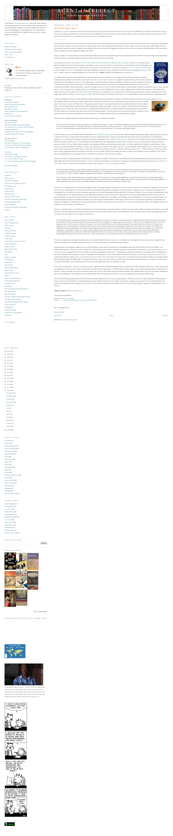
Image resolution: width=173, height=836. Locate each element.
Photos (7, 470)
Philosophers (74, 300)
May (8, 414)
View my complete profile (15, 78)
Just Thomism (9, 260)
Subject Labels (12, 437)
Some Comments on (16, 111)
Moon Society (9, 270)
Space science (9, 483)
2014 (8, 375)
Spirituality (8, 485)
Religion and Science (88, 300)
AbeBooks (8, 175)
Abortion (7, 441)
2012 (8, 381)
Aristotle (100, 80)
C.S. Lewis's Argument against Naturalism (17, 161)
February (9, 423)
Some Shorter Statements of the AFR (16, 156)
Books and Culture (10, 230)
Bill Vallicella (9, 506)
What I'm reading (13, 550)
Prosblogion (8, 286)
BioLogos (7, 228)
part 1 (72, 291)
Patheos (7, 275)
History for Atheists (10, 257)
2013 (8, 378)
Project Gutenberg (10, 204)
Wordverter (8, 315)
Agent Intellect (86, 10)
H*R (6, 254)
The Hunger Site (10, 57)
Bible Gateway (9, 178)
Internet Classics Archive (12, 196)
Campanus (86, 146)
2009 (8, 390)
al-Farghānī (112, 139)
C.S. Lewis (132, 67)
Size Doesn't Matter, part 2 (65, 28)
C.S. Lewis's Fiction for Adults (14, 159)
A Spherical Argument (11, 129)
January (8, 426)
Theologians (8, 527)
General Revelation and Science (14, 134)
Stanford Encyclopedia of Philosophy (16, 207)
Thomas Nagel (9, 530)
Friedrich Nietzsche (10, 517)
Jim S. (20, 67)
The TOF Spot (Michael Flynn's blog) (16, 302)
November (9, 396)
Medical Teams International (13, 52)
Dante (101, 163)
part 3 (79, 291)
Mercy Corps (8, 54)
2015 (8, 372)
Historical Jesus (9, 451)
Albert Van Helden (123, 63)
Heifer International (10, 46)
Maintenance (8, 459)
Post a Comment (59, 312)
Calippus (114, 80)
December (9, 393)
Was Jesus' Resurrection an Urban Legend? (18, 143)
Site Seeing (10, 217)
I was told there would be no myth (17, 147)
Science (7, 478)
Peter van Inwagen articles (13, 278)
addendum (129, 72)
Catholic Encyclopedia (11, 181)
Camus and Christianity (12, 102)
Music (6, 464)
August (8, 405)
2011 (8, 384)
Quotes (7, 472)
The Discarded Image (11, 154)
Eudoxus (106, 80)
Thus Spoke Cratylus (11, 109)
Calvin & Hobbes (10, 446)
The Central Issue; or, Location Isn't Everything (19, 127)
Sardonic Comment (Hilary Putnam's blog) (17, 297)
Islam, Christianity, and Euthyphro (15, 104)
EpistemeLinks (9, 189)
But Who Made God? (11, 107)
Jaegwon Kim (9, 522)
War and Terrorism (10, 493)
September (9, 402)
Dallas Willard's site (11, 244)
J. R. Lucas (8, 519)
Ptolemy (112, 92)
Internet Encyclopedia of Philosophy (16, 199)
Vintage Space (9, 307)
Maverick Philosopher (11, 268)
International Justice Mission (13, 49)
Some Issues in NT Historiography (15, 145)
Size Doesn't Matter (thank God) (14, 125)
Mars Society (9, 265)
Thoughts (7, 491)
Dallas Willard (9, 512)
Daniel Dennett (9, 514)
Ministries (10, 43)
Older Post (165, 315)
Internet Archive (9, 194)
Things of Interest (10, 304)
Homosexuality (9, 454)
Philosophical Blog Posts (12, 281)
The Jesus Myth (9, 141)
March (8, 420)
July (7, 408)
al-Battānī (133, 139)
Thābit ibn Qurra (122, 139)
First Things (8, 252)
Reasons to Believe (10, 294)
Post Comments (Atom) (69, 320)
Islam (6, 456)
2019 (8, 360)
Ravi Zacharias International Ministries (16, 289)
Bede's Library (9, 225)
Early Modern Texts (11, 186)
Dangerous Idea (9, 246)
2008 (8, 430)
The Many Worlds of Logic (13, 299)
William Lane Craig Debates (13, 312)
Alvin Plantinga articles (12, 223)
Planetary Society (10, 283)
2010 (8, 387)
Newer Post (57, 315)
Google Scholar (9, 191)
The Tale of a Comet (11, 122)
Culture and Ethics (10, 448)
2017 (8, 366)
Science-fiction (9, 480)
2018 (8, 363)
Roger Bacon (143, 70)
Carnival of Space (10, 236)
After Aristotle (9, 220)
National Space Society (12, 273)
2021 (8, 354)
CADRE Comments (11, 233)
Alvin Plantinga (9, 504)
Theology (7, 488)
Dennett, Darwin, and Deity (13, 116)
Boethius (71, 134)
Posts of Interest (13, 97)
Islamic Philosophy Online (13, 202)
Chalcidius (93, 257)
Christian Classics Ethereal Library (15, 183)
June (8, 411)
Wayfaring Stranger (10, 310)
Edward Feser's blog (11, 249)
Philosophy (8, 467)
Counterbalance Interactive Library (15, 241)
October (9, 399)
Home (111, 315)
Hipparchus (86, 92)
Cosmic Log (8, 238)
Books (6, 443)
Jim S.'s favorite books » (40, 611)
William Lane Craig (10, 533)
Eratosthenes (67, 92)
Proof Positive (9, 113)
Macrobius (102, 257)
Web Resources (12, 172)
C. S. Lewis (64, 300)
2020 (8, 357)
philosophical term (23, 23)
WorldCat (7, 210)
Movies (7, 462)
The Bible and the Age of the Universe (16, 131)
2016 (8, 369)
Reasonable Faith (10, 291)
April (8, 417)
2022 (8, 351)
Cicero (163, 249)
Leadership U (9, 262)
